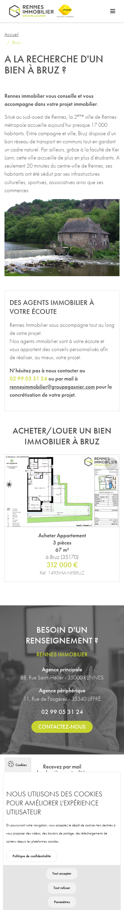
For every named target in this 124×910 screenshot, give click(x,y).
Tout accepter (61, 887)
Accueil (11, 34)
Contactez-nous (62, 726)
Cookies (21, 778)
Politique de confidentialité (32, 869)
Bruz (16, 42)
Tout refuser (61, 901)
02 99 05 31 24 (62, 712)
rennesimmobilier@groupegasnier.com (52, 386)
